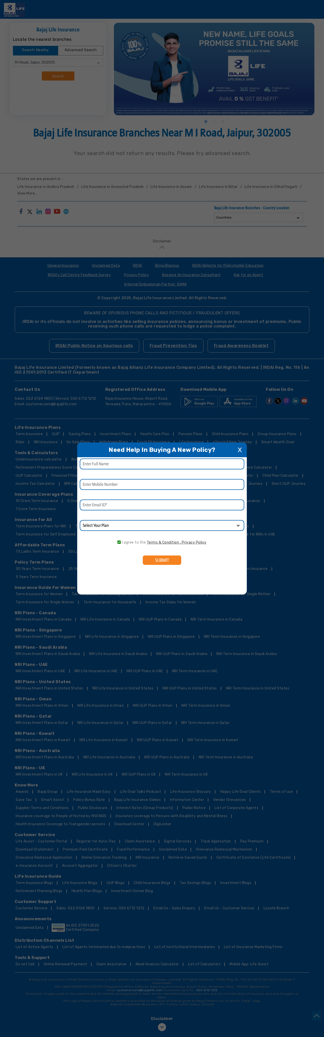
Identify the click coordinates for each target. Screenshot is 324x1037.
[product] (162, 525)
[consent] (119, 542)
